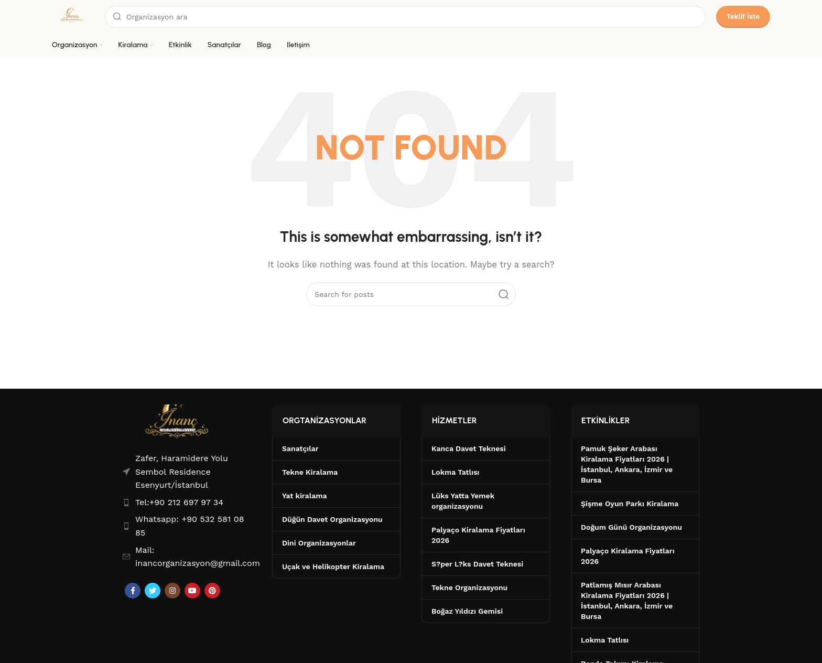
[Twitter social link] (152, 590)
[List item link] (187, 502)
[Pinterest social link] (212, 590)
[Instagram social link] (172, 590)
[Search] (405, 17)
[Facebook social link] (132, 590)
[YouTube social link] (192, 590)
